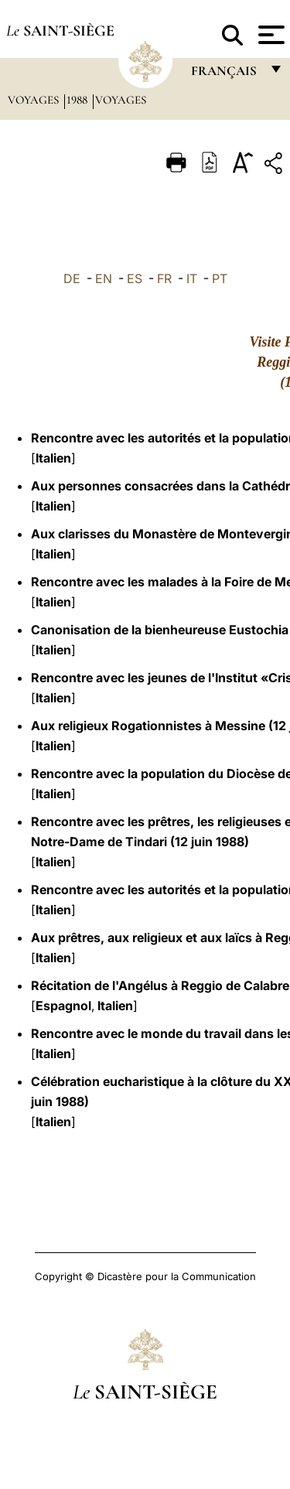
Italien (53, 458)
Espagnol (63, 1005)
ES (134, 278)
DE (71, 278)
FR (164, 278)
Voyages (35, 100)
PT (219, 278)
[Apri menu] (269, 35)
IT (191, 278)
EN (103, 278)
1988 (78, 100)
